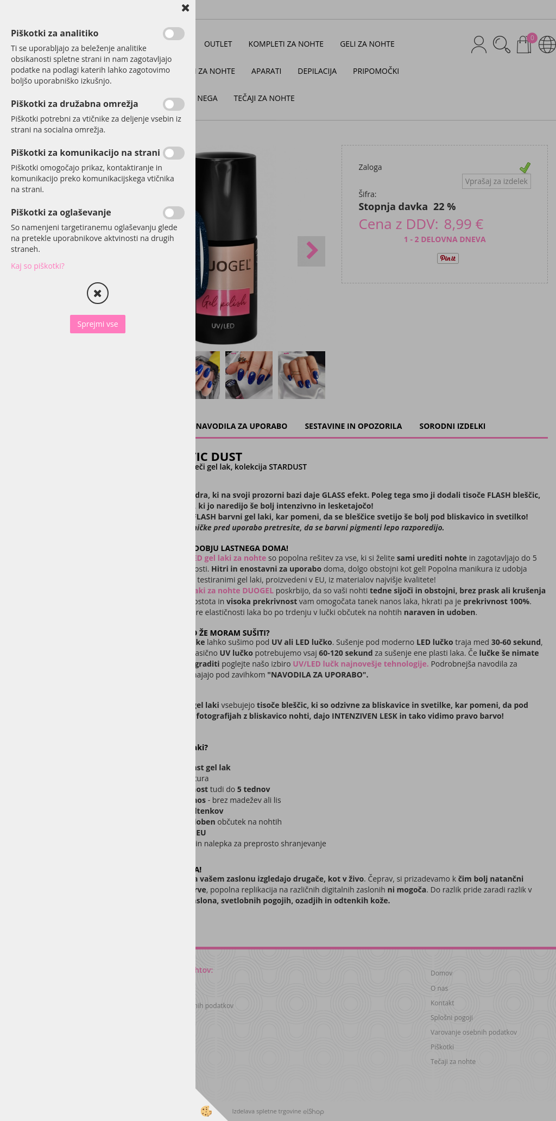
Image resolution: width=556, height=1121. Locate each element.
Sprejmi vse (97, 324)
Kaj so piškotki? (38, 266)
